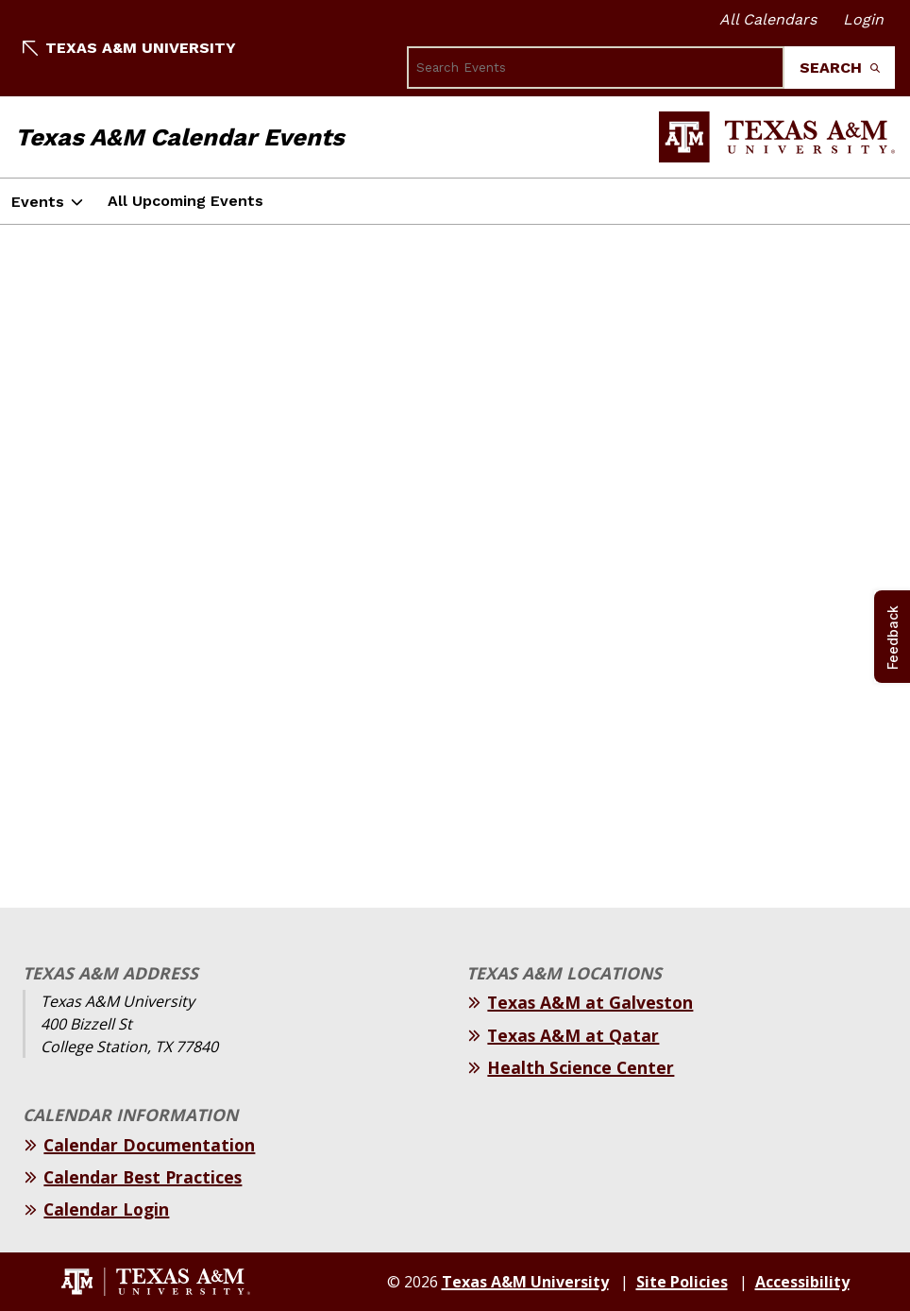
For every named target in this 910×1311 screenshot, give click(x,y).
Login (863, 19)
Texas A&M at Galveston (590, 1002)
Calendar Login (106, 1209)
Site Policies (682, 1281)
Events (37, 202)
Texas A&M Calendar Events (180, 137)
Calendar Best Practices (142, 1177)
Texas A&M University (129, 48)
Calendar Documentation (149, 1144)
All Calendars (768, 19)
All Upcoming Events (185, 201)
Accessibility (802, 1281)
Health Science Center (580, 1067)
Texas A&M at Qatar (573, 1035)
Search (840, 68)
